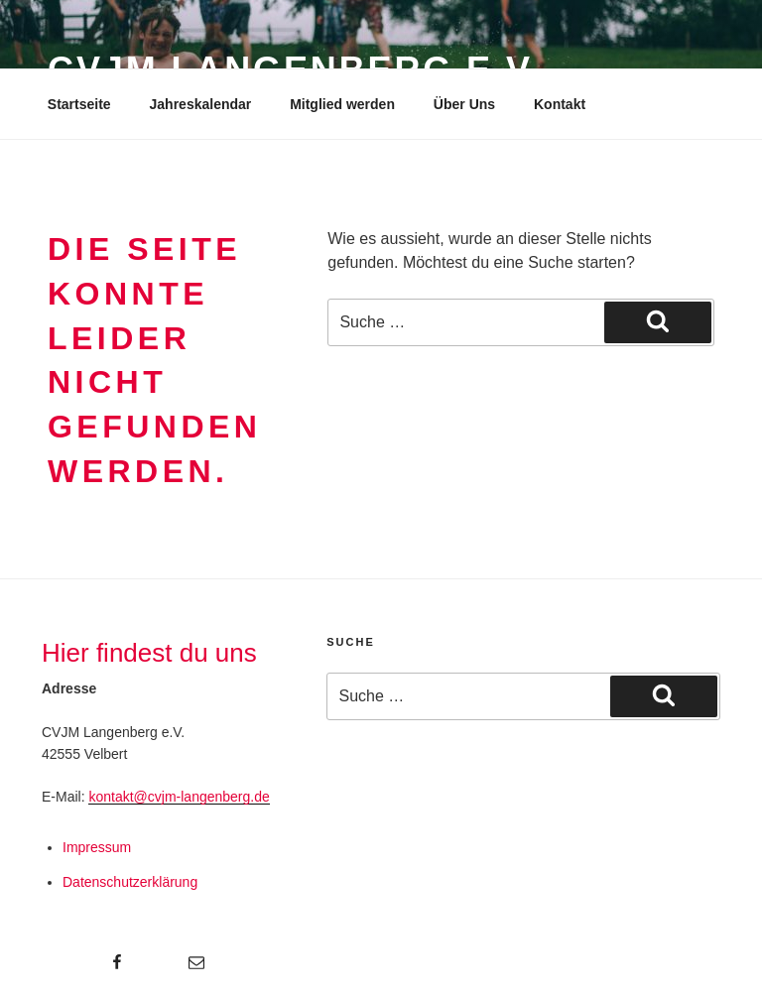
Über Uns (464, 104)
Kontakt (559, 104)
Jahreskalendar (201, 104)
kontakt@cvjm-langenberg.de (178, 797)
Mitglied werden (342, 104)
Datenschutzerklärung (130, 882)
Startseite (79, 104)
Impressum (97, 847)
